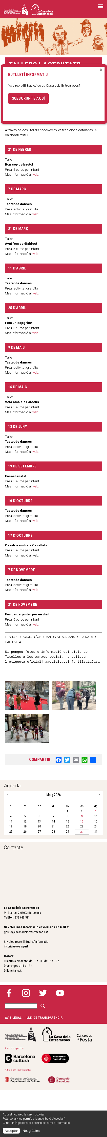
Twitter (43, 993)
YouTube (60, 993)
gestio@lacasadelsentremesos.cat (26, 932)
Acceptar (11, 1131)
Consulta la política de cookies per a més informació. (36, 1123)
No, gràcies (31, 1131)
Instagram (26, 993)
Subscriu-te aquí (28, 98)
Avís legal (13, 1017)
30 (81, 832)
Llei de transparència (44, 1017)
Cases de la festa (84, 1034)
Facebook (9, 993)
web (35, 214)
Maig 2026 (53, 795)
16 (81, 821)
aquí (24, 946)
